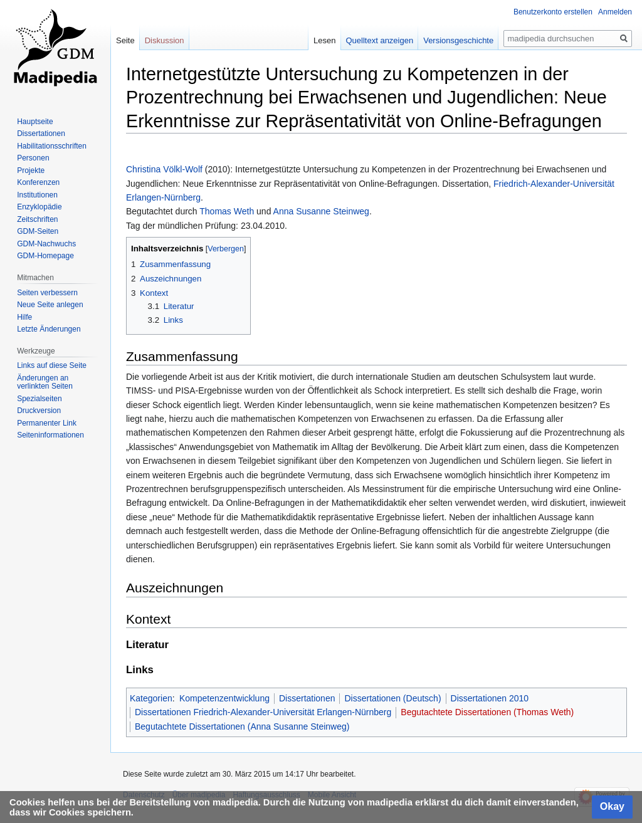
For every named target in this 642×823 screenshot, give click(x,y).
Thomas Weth (226, 211)
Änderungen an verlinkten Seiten (45, 382)
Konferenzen (38, 182)
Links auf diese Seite (52, 365)
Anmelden (615, 12)
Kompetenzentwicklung (224, 698)
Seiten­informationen (50, 435)
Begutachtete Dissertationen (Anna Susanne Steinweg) (242, 726)
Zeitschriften (37, 219)
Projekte (31, 170)
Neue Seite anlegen (50, 304)
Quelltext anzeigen (380, 40)
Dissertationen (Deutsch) (392, 698)
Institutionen (37, 195)
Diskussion (164, 40)
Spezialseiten (39, 398)
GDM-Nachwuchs (46, 243)
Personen (33, 158)
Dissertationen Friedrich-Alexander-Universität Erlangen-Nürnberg (263, 712)
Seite (125, 40)
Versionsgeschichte (458, 40)
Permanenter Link (46, 423)
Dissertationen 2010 (490, 698)
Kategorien (151, 698)
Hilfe (24, 317)
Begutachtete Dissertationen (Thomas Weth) (487, 712)
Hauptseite (35, 121)
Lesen (324, 40)
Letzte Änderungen (48, 329)
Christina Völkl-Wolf (164, 169)
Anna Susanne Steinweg (321, 211)
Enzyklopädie (39, 206)
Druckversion (39, 410)
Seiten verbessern (47, 292)
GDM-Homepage (45, 255)
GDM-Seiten (37, 231)
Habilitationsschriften (52, 146)
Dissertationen (307, 698)
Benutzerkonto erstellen (552, 12)
